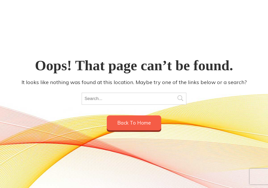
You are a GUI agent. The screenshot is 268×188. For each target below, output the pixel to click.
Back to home (134, 123)
